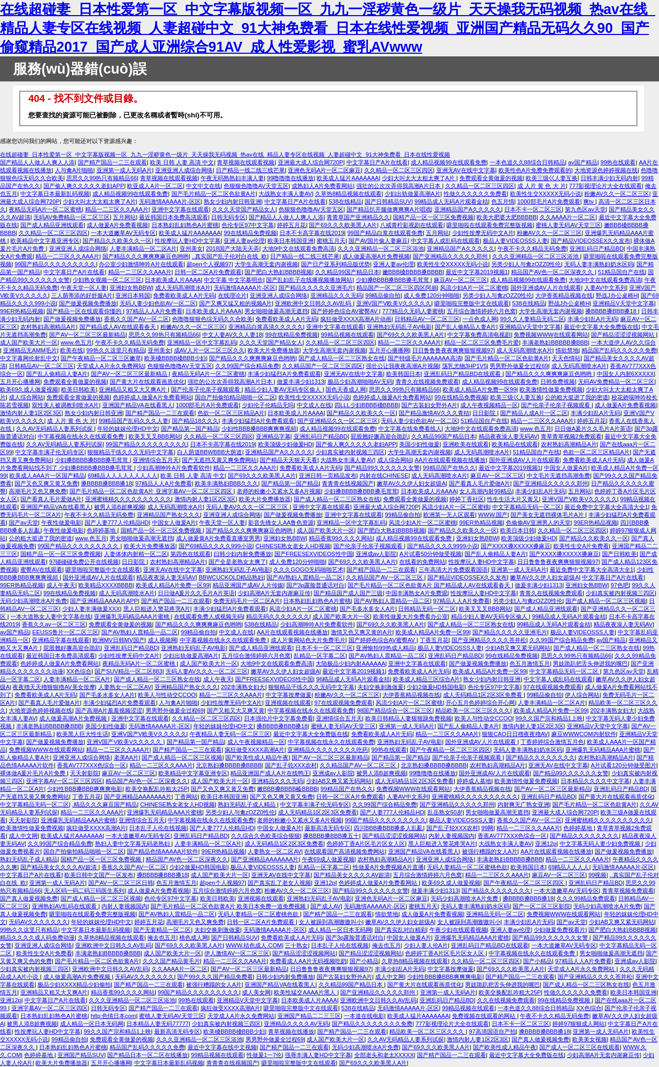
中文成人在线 (314, 405)
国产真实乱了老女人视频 (279, 883)
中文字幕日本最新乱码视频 (54, 194)
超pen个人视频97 (209, 264)
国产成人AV (325, 906)
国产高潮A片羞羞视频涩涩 (108, 710)
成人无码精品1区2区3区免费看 (483, 695)
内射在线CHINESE (384, 475)
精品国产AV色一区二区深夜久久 (553, 272)
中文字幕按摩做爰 (288, 695)
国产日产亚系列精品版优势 (335, 264)
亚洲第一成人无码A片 (124, 170)
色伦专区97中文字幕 (248, 225)
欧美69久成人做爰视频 (29, 389)
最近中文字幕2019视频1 (477, 272)
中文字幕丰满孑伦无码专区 (49, 452)
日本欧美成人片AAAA (173, 280)
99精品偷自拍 (382, 295)
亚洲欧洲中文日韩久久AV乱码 (314, 303)
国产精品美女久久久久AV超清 (59, 867)
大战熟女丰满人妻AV (285, 194)
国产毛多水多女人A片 (367, 609)
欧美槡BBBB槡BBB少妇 (175, 358)
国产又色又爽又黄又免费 (46, 483)
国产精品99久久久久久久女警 (382, 468)
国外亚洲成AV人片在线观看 (546, 287)
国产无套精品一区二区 (162, 930)
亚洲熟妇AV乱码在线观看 (65, 906)
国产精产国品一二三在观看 (112, 162)
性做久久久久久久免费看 (475, 194)
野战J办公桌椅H (617, 295)
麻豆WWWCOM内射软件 (583, 734)
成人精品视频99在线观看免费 (448, 162)
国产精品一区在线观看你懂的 (85, 311)
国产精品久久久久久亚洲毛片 (316, 287)
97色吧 (619, 585)
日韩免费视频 (557, 381)
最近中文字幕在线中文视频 (222, 1047)
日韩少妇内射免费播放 (285, 977)
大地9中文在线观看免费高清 (298, 248)
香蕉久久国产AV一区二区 (136, 319)
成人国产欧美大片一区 (28, 342)
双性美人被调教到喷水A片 (65, 405)
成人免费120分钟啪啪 (431, 295)
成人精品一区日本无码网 (340, 930)
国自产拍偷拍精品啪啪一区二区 (235, 397)
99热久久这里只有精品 (115, 350)
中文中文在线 (203, 186)
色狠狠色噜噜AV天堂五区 (256, 186)
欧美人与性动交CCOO (167, 695)
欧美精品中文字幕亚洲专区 (44, 241)
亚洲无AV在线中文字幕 (465, 170)
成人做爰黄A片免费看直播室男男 (218, 538)
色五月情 (502, 201)
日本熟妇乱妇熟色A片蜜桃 (185, 225)
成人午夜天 (61, 585)
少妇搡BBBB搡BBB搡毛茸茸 (393, 280)
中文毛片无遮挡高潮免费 (558, 475)
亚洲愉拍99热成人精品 (385, 648)
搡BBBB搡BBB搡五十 (331, 836)
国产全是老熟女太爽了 (237, 562)
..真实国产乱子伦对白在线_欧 (229, 256)
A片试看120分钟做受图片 (623, 765)
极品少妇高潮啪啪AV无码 (360, 381)
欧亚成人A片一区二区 (154, 186)
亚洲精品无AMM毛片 (30, 350)
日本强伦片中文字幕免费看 (278, 718)
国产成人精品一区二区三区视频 (605, 601)
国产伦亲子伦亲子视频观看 (206, 389)
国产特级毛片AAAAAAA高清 (424, 358)
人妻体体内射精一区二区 (135, 554)
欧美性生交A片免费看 (581, 546)
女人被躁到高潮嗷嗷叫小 (330, 922)
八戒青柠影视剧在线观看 (411, 225)
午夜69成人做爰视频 (328, 859)
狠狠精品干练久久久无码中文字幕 (130, 452)
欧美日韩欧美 (78, 389)
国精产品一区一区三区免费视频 (433, 217)
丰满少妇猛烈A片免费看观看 (284, 374)
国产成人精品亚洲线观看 (52, 225)
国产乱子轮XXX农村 (291, 765)
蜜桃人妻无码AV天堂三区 (568, 225)
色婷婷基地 (102, 530)
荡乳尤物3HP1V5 (464, 366)
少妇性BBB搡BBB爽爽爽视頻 (259, 428)
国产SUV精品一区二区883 (129, 671)
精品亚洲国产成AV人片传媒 (248, 585)
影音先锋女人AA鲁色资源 (281, 522)
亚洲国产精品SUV (80, 1055)
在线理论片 (232, 295)
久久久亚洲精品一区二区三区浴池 (381, 248)
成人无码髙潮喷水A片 (183, 287)
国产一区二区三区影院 (541, 906)
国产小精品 (364, 961)
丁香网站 (186, 796)
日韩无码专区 (228, 217)
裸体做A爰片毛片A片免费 (33, 773)
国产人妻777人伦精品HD (117, 522)
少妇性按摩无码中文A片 (482, 233)
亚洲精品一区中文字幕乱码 (201, 342)
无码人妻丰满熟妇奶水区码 (598, 264)
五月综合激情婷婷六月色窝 (481, 311)
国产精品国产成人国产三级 (348, 593)
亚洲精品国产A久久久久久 (467, 209)
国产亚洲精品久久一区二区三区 (337, 421)
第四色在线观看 (190, 554)
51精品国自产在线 (621, 272)
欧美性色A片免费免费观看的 (535, 170)
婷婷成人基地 (474, 781)
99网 (487, 828)
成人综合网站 (26, 397)
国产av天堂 (23, 522)
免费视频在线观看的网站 (484, 1016)
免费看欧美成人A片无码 (183, 295)
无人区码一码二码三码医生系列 (84, 890)
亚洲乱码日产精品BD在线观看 (463, 374)
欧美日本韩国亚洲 (291, 241)
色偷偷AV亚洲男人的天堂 (538, 522)
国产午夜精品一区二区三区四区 (450, 749)
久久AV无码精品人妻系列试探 (55, 428)
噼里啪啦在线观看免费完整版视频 (489, 225)
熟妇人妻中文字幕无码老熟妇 (133, 843)
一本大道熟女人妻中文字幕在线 (50, 616)
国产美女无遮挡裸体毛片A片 (548, 515)
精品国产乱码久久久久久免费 (619, 350)
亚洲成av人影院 (376, 554)
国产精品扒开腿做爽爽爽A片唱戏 (388, 209)
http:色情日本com (113, 1016)
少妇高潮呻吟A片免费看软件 (173, 468)
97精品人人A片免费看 (154, 311)
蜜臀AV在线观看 (41, 569)
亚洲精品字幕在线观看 (60, 640)
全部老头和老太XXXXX (384, 1055)
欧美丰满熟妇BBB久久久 (226, 483)
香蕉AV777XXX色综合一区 (91, 765)
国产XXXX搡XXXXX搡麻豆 (515, 546)
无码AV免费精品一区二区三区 (71, 217)
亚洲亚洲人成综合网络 (184, 170)
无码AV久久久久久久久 (38, 922)
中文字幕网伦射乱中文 (28, 358)
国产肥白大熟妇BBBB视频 (278, 272)
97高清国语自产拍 (492, 1031)
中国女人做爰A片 (566, 468)
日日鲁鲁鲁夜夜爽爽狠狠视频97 (452, 350)
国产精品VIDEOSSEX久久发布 (591, 241)
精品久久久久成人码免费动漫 (37, 937)
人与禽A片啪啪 (74, 170)
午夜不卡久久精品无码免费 (532, 248)
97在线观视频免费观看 (552, 687)
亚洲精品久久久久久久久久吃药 (327, 749)
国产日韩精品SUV (388, 201)
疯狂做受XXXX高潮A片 (254, 749)
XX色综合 (78, 671)
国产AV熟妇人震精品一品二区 (305, 577)
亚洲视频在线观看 (288, 703)
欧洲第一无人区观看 (449, 515)
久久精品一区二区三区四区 (398, 170)
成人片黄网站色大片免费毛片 (308, 640)
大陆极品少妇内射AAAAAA (350, 663)
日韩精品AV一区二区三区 (427, 319)
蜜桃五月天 (331, 241)
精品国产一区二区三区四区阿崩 (396, 287)
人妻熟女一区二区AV (125, 687)
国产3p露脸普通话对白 (315, 585)
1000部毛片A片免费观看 (548, 201)
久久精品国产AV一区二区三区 (385, 577)
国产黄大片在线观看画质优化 (147, 381)
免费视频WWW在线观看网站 (551, 334)
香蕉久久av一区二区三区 (54, 624)
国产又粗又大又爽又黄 (235, 710)
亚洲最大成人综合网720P (310, 162)
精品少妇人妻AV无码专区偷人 (283, 389)
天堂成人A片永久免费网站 (110, 366)
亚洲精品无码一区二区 (495, 914)
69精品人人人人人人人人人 (122, 475)
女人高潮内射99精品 (485, 491)
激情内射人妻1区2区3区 (31, 413)
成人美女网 (256, 992)
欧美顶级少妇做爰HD (285, 444)
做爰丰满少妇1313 (301, 381)
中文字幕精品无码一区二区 (526, 507)
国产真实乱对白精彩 (400, 930)
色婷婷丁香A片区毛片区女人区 (366, 843)
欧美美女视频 (589, 1039)
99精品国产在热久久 (449, 468)
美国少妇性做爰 (419, 444)
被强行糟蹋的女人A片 (489, 851)
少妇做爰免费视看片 (559, 930)
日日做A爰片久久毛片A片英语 (592, 428)
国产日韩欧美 (619, 554)
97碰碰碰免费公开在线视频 (84, 562)
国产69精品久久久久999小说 (215, 546)
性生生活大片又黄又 (513, 499)
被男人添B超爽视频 (119, 507)
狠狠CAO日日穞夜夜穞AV (515, 734)
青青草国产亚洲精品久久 (358, 217)
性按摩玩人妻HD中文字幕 (188, 241)
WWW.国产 (492, 515)
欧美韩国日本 (403, 374)
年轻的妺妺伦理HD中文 (127, 428)
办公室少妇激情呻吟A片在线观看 (141, 264)
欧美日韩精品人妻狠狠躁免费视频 (408, 718)
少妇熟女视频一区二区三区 (107, 280)
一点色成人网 (480, 319)
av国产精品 (582, 162)
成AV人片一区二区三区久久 (209, 350)
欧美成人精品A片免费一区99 (479, 389)
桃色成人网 (193, 937)
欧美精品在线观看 (515, 444)
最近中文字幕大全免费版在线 (601, 327)
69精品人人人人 (568, 867)
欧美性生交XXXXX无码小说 (545, 194)
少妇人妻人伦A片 (426, 945)
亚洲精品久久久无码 (336, 295)
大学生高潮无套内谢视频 (266, 264)
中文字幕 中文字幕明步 (233, 280)
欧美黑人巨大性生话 (82, 734)
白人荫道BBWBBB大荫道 (209, 452)
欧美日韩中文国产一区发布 (98, 875)
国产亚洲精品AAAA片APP (103, 601)
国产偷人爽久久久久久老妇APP (83, 186)
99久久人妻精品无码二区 (532, 319)
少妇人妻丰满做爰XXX (91, 609)
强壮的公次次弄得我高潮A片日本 (399, 186)
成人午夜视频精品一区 (489, 405)
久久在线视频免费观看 (506, 1000)
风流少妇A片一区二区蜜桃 (473, 287)
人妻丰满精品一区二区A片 (143, 248)
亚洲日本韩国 (132, 295)
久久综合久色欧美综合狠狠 (265, 836)
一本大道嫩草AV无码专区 (123, 233)
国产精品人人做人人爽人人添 (37, 162)
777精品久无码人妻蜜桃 (413, 311)
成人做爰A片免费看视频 (117, 225)
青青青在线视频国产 (348, 483)
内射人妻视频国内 (452, 836)
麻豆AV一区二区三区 (460, 280)
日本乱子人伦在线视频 (158, 828)
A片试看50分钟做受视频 (430, 554)
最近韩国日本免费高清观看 (173, 217)
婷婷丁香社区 (466, 499)
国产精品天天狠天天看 (288, 460)
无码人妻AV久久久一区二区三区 (248, 507)
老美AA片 (126, 757)
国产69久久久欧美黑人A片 (343, 225)
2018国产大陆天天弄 (232, 248)
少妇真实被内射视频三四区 (350, 452)
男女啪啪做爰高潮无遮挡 (276, 311)
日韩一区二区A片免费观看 (208, 272)
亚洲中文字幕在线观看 (180, 209)
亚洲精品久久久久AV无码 (296, 1024)
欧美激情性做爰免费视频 (551, 389)
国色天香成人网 (346, 389)
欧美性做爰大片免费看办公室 (410, 616)
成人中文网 (23, 836)
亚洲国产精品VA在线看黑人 (137, 405)
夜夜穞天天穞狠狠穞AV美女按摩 (54, 687)
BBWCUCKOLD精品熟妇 (231, 577)
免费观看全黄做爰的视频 (491, 178)
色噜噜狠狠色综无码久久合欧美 (212, 319)
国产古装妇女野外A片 (429, 405)
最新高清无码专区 (328, 828)
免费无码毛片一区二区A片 (246, 601)
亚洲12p (546, 843)
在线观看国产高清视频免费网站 (344, 851)
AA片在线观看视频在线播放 (450, 460)
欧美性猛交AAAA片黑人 (305, 992)
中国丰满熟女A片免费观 (416, 593)
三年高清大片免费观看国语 (453, 569)
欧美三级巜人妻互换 (551, 178)
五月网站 (124, 217)
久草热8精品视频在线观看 (348, 194)
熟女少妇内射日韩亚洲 (232, 201)
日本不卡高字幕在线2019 (312, 233)
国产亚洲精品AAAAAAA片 (137, 796)
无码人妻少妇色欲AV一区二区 (158, 303)
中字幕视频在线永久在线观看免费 (81, 436)
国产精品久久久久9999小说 (442, 546)
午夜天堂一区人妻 (84, 287)
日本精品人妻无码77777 (157, 1024)
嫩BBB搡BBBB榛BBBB (287, 789)
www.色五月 (76, 342)
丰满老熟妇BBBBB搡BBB (555, 342)
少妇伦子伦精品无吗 (268, 405)
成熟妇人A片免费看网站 (322, 186)
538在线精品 (345, 201)
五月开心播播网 (389, 350)
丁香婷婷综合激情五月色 (552, 742)
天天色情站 (566, 358)
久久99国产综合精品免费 (247, 366)
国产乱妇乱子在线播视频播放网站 (309, 280)
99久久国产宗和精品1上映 (549, 718)
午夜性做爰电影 (61, 522)
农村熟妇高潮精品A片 (48, 327)
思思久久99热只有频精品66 (101, 178)
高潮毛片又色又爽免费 (37, 491)
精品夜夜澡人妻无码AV (508, 436)
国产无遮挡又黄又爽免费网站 (219, 460)
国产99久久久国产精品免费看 (214, 977)
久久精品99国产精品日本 (347, 272)
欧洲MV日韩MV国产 (119, 640)
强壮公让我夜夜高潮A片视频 (402, 366)
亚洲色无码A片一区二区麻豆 (324, 170)
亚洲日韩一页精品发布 (327, 475)
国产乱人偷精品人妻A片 (465, 327)
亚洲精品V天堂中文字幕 (623, 303)
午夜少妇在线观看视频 (458, 930)
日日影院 (484, 413)
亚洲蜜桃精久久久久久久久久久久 (128, 499)
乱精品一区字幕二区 (319, 656)
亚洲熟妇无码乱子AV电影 (399, 327)
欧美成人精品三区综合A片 (426, 679)
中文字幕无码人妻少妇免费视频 (601, 843)
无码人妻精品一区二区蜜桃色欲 (467, 867)
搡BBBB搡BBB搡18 (611, 311)
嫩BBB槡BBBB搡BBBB (413, 272)
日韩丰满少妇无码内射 (609, 178)
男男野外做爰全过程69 (519, 366)
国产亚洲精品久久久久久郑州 (451, 256)
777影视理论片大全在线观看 (605, 186)
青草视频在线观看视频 (245, 162)
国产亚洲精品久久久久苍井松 (489, 640)
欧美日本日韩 (517, 530)
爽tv (589, 201)
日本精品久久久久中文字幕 (595, 781)
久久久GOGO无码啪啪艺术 (308, 569)
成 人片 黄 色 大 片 (541, 186)
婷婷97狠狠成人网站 (578, 1024)
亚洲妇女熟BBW (131, 287)
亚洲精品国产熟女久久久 (168, 515)
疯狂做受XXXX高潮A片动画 (355, 319)
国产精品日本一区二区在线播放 (147, 1055)
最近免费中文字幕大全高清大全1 (606, 507)
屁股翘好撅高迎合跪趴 (379, 436)
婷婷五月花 (291, 225)
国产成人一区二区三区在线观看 (579, 1047)
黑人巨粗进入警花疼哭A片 (156, 609)
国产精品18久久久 (195, 421)
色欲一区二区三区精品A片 (231, 413)
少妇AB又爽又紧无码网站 (517, 648)
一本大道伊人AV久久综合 (623, 342)
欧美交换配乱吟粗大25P (156, 789)
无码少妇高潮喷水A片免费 (33, 601)
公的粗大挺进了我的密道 (576, 397)
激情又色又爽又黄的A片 (361, 632)
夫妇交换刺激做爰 (380, 687)
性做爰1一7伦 (264, 1055)
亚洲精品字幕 (273, 436)
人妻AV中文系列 (605, 287)
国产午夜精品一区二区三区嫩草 (101, 358)
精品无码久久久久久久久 (277, 616)
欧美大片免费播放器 (273, 350)
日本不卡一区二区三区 (533, 209)
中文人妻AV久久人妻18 (232, 334)
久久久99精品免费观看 (586, 898)
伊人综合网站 (582, 695)
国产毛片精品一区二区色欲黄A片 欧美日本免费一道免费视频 (229, 906)
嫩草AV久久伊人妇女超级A (411, 483)
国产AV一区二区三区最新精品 (87, 334)
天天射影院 (84, 773)
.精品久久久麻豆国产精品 (104, 804)
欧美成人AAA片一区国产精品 (46, 475)
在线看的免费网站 (422, 562)
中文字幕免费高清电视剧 (479, 334)
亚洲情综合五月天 (156, 460)
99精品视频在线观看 (347, 334)
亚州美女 (191, 248)
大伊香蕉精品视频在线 (564, 295)
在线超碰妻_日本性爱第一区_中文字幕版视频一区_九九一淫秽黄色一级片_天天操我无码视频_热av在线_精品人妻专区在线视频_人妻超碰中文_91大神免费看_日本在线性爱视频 (225, 154)
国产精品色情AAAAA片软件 (162, 851)
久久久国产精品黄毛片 (171, 961)
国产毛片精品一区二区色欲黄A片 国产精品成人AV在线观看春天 (430, 585)
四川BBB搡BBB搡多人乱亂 (388, 828)
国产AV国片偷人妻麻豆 (378, 241)
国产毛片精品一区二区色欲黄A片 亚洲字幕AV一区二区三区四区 (152, 491)
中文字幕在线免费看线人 (410, 428)
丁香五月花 (434, 640)
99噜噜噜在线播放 (290, 178)
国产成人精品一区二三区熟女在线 (341, 358)
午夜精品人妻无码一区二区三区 (230, 734)
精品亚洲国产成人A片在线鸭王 (269, 773)
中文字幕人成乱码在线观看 (445, 241)
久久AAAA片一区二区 (568, 217)
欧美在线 (71, 350)
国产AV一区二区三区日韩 (120, 883)
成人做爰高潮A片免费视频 (375, 256)
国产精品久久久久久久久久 (540, 757)
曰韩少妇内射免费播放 (242, 554)
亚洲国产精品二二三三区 (309, 1016)
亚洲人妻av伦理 (244, 241)
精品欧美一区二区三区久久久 (472, 710)
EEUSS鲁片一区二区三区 (65, 632)
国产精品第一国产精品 (189, 428)
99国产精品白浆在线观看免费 (385, 233)
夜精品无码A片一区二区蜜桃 (45, 209)
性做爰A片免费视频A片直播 (388, 867)
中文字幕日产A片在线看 (377, 162)
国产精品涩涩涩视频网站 (623, 334)
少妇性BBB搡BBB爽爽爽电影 (84, 789)
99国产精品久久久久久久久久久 (55, 264)
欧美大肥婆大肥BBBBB (506, 217)
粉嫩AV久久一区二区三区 (616, 194)
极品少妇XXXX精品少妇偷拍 (74, 984)
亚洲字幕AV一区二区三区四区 (64, 781)
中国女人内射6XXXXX (625, 374)
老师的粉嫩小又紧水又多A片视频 (279, 491)
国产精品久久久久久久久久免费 (372, 1024)
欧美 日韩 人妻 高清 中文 (182, 162)
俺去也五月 (161, 937)
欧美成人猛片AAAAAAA (347, 178)
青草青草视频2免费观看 (571, 436)
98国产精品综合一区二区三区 (394, 710)
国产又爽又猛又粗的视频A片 (235, 303)
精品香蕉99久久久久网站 (341, 538)
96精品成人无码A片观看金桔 (353, 679)
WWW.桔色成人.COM (254, 945)
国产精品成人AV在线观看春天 (118, 327)
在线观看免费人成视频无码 (208, 616)
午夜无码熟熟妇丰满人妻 (232, 178)
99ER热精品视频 (21, 311)
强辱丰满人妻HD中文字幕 (318, 1055)
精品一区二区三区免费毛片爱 (481, 342)
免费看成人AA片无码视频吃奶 (308, 961)
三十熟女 (296, 945)
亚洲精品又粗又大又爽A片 (133, 389)
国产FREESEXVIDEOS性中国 (313, 554)
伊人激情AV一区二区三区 (236, 953)
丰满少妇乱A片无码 (592, 319)
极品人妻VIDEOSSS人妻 (515, 241)
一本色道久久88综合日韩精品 (527, 162)
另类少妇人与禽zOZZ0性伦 (526, 264)
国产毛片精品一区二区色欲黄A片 (213, 194)
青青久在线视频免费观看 (427, 381)
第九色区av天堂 (585, 209)
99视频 (597, 875)
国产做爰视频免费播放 (88, 303)
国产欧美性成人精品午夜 (256, 757)
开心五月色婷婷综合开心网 (480, 703)
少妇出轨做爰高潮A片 (412, 194)
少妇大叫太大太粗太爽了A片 (419, 178)
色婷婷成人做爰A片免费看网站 (152, 397)
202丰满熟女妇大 (243, 687)
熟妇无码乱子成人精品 (247, 804)
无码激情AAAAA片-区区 (170, 201)
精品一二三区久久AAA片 (116, 209)
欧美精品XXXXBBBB (105, 585)
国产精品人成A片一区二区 (533, 413)
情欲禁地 (567, 350)
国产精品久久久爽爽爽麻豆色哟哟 (145, 256)
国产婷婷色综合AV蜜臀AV (345, 311)
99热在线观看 (617, 162)
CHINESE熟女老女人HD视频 (293, 546)
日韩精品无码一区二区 (427, 609)
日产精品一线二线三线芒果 (250, 170)
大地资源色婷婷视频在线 (606, 170)
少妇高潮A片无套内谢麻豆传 (274, 593)
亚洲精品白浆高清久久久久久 (265, 327)
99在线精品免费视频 (250, 233)
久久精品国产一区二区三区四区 (322, 366)
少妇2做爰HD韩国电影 (435, 687)
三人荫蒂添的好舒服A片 (81, 295)
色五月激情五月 (530, 663)
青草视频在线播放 (291, 1031)
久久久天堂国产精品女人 (243, 209)
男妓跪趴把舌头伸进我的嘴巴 (590, 663)
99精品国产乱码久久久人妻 (133, 421)
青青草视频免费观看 (628, 890)
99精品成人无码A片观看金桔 (451, 201)
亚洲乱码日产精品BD (597, 248)
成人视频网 (162, 640)
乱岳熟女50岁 (445, 812)
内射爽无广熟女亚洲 (523, 804)
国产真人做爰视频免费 (28, 898)
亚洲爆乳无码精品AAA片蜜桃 (132, 616)
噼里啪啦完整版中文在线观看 (471, 303)
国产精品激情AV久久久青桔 (434, 413)
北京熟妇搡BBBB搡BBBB (229, 765)
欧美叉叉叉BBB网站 (154, 436)
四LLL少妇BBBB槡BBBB (366, 405)
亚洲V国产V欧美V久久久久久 (393, 303)
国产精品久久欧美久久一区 (117, 241)
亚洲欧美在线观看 (466, 444)
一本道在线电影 (364, 1016)
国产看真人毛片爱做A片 (479, 483)
